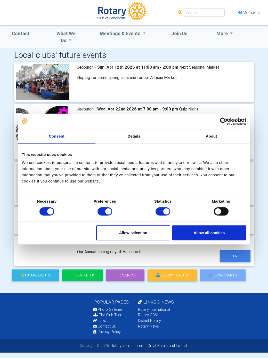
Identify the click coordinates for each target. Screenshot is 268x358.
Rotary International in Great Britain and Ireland (148, 345)
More (222, 33)
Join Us (179, 33)
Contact (21, 33)
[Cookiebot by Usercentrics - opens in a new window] (223, 121)
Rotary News (148, 326)
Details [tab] (134, 136)
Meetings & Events (121, 33)
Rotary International (154, 309)
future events (35, 275)
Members (249, 12)
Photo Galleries (108, 309)
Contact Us (104, 326)
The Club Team (108, 315)
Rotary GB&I (148, 315)
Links (99, 320)
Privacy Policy (107, 331)
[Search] (204, 13)
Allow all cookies (209, 232)
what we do (66, 36)
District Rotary (149, 320)
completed (82, 275)
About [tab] (211, 136)
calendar (125, 275)
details (235, 256)
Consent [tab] (56, 136)
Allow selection (133, 232)
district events (172, 275)
